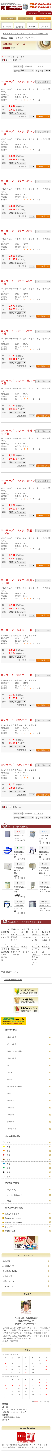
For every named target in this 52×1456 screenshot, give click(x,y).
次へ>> (18, 60)
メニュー (44, 27)
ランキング (7, 27)
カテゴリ (32, 27)
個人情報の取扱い (10, 1271)
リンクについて (9, 1286)
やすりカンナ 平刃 (46, 949)
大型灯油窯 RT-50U (25, 932)
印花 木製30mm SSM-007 (16, 949)
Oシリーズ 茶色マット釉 (16, 764)
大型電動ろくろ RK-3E (44, 854)
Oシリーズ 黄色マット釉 (16, 675)
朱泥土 (24, 947)
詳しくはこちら (44, 82)
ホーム (4, 38)
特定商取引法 (8, 1266)
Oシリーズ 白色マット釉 (16, 630)
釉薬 (11, 38)
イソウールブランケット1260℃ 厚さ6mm (36, 952)
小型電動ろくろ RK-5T (19, 854)
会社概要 (6, 1261)
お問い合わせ (8, 1281)
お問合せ (19, 27)
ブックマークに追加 (13, 980)
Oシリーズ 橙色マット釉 (16, 720)
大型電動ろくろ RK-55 (19, 908)
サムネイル (38, 66)
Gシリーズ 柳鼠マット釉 (46, 932)
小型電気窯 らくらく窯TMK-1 (45, 870)
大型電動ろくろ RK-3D (44, 838)
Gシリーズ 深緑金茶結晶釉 (5, 949)
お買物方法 (7, 1276)
